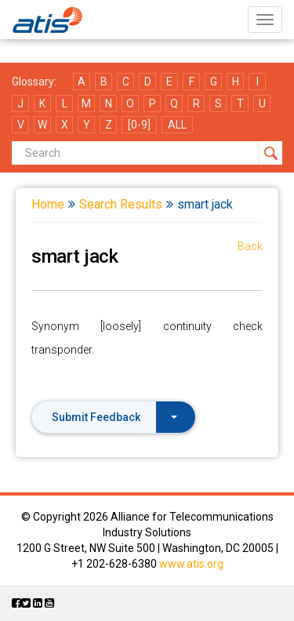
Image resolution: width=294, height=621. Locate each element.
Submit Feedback (114, 417)
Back (250, 246)
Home (47, 204)
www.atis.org (191, 563)
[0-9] (139, 124)
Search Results (120, 204)
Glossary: (34, 81)
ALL (177, 124)
